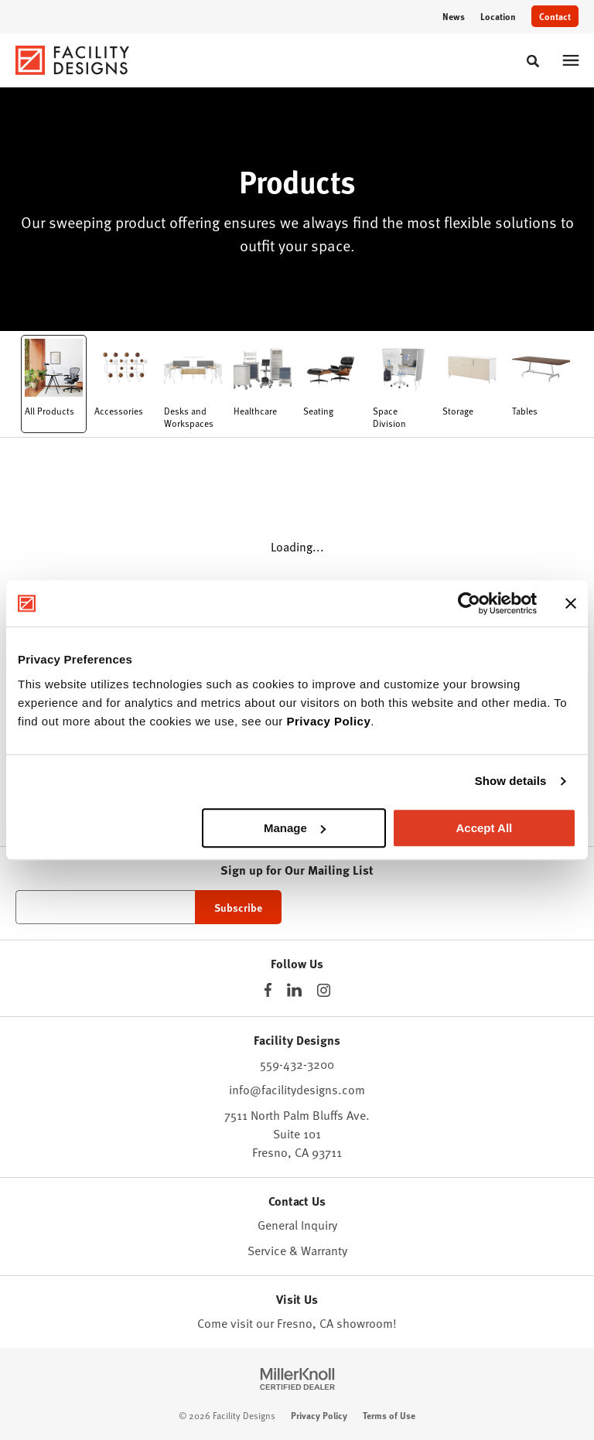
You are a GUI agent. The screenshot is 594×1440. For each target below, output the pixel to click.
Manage (295, 827)
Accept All (484, 827)
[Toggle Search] (533, 61)
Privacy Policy (329, 721)
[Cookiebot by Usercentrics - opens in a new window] (469, 603)
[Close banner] (570, 603)
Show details (511, 780)
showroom (364, 1323)
